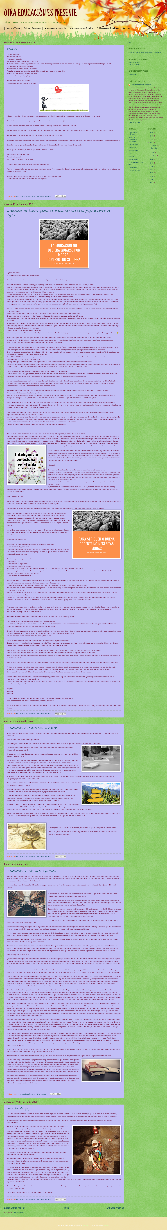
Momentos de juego (19, 1108)
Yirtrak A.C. (132, 147)
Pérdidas (12, 49)
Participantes (133, 75)
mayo (154, 155)
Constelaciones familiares (108, 28)
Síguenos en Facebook (133, 133)
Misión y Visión (13, 28)
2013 (152, 183)
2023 (152, 136)
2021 (152, 142)
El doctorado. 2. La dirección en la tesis (32, 728)
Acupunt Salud (133, 144)
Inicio (66, 1208)
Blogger (106, 1225)
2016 (152, 173)
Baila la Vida (133, 167)
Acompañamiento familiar (81, 28)
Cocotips (131, 156)
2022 (152, 139)
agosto (154, 145)
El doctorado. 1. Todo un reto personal (31, 871)
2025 (152, 133)
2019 (152, 163)
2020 (152, 160)
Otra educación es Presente (141, 85)
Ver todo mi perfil (134, 123)
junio (153, 152)
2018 (152, 166)
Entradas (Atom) (19, 1212)
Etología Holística (134, 170)
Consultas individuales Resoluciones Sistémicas (145, 53)
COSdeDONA (133, 159)
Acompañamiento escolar (55, 28)
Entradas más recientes (15, 1208)
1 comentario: (42, 1094)
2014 (152, 179)
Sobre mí (126, 28)
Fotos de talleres (134, 63)
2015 (152, 176)
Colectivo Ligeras (134, 150)
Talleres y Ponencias (32, 28)
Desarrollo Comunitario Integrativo (133, 139)
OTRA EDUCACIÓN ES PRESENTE (40, 13)
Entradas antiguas (115, 1208)
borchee (85, 1225)
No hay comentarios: (44, 196)
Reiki (130, 153)
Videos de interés (134, 65)
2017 (152, 169)
